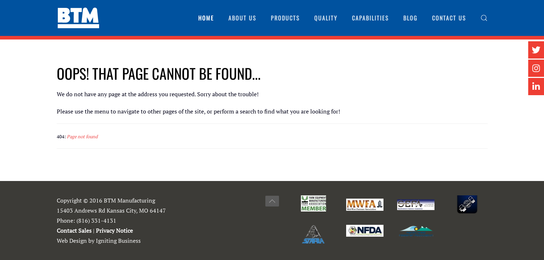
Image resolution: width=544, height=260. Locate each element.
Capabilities (370, 18)
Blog (410, 18)
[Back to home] (78, 18)
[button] (484, 18)
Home (206, 18)
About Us (242, 18)
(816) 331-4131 (96, 220)
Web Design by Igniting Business (99, 241)
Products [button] (285, 18)
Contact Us (449, 18)
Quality (326, 18)
